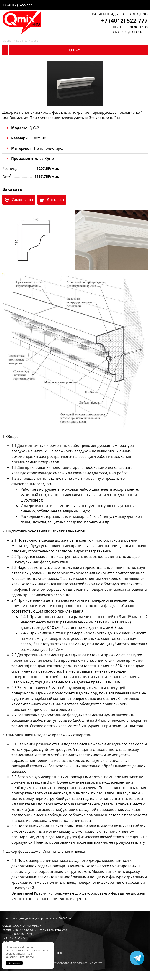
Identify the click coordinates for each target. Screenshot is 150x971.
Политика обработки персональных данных (32, 953)
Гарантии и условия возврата (22, 949)
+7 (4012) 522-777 (17, 5)
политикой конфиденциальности (20, 955)
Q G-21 (35, 41)
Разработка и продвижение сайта (77, 963)
